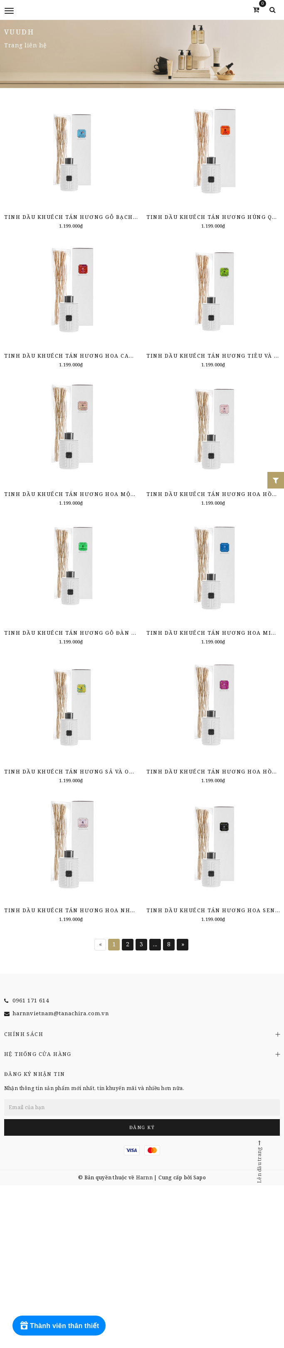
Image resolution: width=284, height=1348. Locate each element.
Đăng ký (142, 1127)
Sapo (199, 1177)
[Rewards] (59, 1326)
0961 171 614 (30, 1000)
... (155, 944)
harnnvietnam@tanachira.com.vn (60, 1013)
